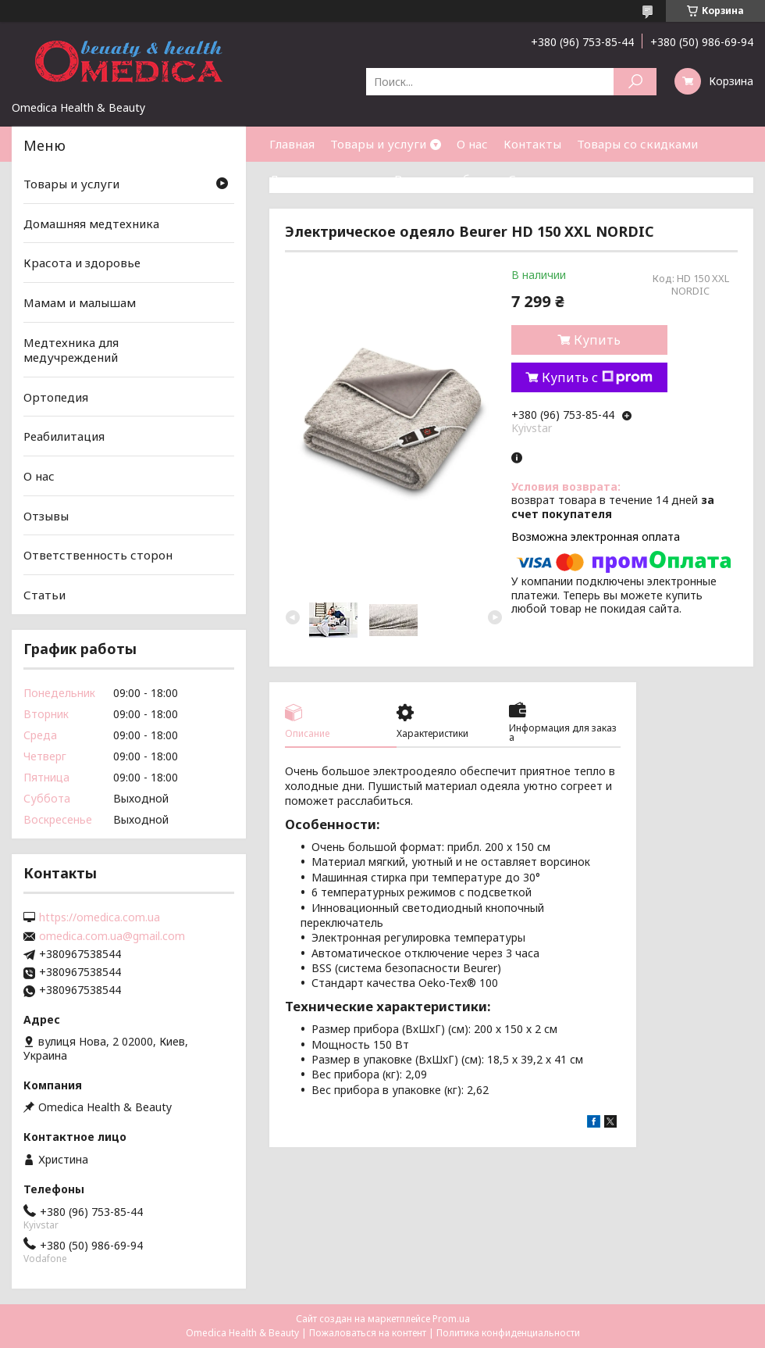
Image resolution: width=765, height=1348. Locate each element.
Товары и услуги (378, 144)
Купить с (597, 377)
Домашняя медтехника (91, 223)
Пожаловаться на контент (367, 1332)
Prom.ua (451, 1318)
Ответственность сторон (98, 555)
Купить (597, 340)
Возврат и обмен (443, 179)
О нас (472, 144)
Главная (292, 144)
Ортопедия (55, 397)
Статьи (529, 179)
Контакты (532, 144)
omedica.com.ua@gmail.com (112, 936)
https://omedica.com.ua (99, 917)
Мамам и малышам (79, 302)
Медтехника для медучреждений (71, 349)
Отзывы (46, 516)
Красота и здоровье (82, 262)
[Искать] (635, 81)
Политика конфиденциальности (508, 1332)
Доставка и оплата (324, 179)
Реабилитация (64, 436)
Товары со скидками (637, 144)
